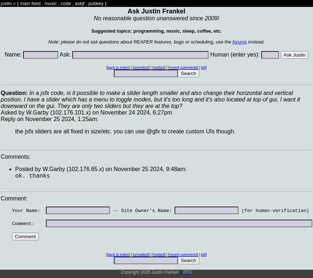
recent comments (183, 68)
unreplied (141, 68)
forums (239, 42)
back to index (118, 68)
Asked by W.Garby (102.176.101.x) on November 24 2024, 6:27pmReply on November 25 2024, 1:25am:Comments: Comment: (156, 181)
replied (159, 68)
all (204, 68)
